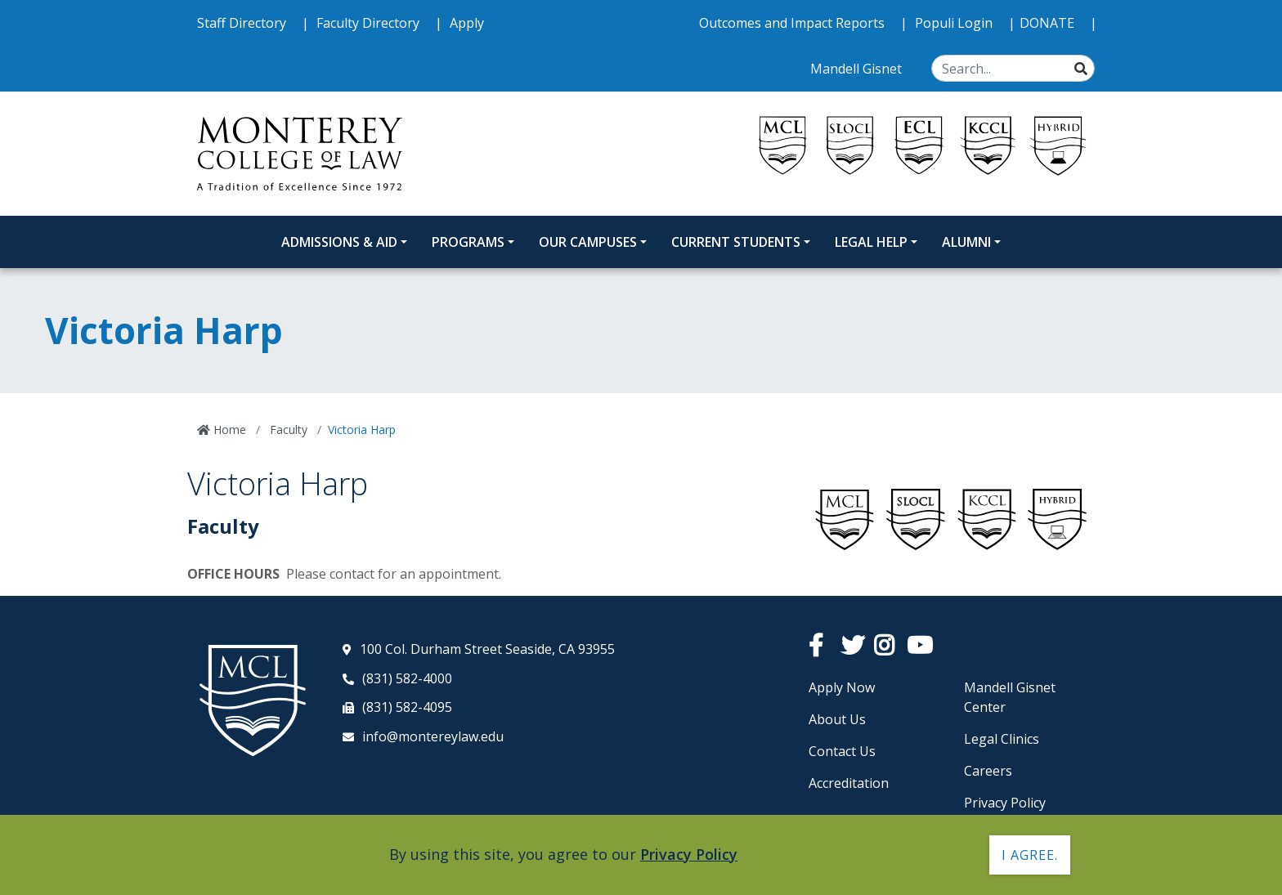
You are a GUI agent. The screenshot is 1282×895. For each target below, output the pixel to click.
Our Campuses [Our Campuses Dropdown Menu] (588, 242)
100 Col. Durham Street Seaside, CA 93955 (487, 649)
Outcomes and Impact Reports (793, 23)
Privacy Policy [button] (688, 854)
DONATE (1049, 23)
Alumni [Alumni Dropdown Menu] (966, 242)
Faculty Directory (369, 23)
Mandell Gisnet (857, 69)
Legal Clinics (1001, 739)
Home (228, 429)
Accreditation (849, 783)
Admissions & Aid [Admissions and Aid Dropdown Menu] (339, 242)
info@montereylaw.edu (433, 736)
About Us (837, 719)
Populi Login (955, 23)
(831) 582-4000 (407, 678)
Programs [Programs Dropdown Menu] (468, 242)
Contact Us (842, 751)
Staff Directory (243, 23)
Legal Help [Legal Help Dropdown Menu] (871, 242)
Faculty (287, 429)
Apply (467, 23)
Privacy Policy (1005, 803)
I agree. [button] (1030, 855)
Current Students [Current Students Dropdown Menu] (735, 242)
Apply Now (842, 687)
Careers (988, 771)
